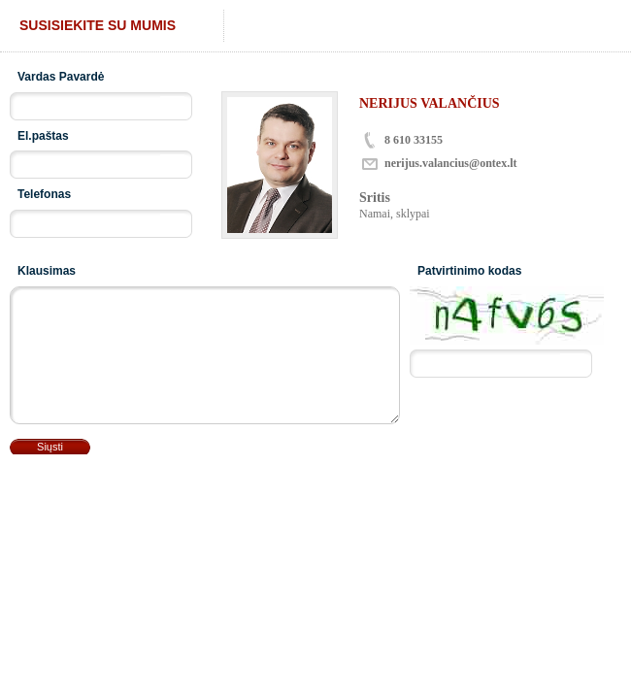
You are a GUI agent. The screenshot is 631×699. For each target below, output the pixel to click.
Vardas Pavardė (60, 76)
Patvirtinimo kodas (469, 271)
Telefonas (44, 194)
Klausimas (46, 271)
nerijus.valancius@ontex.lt (450, 163)
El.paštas (43, 136)
